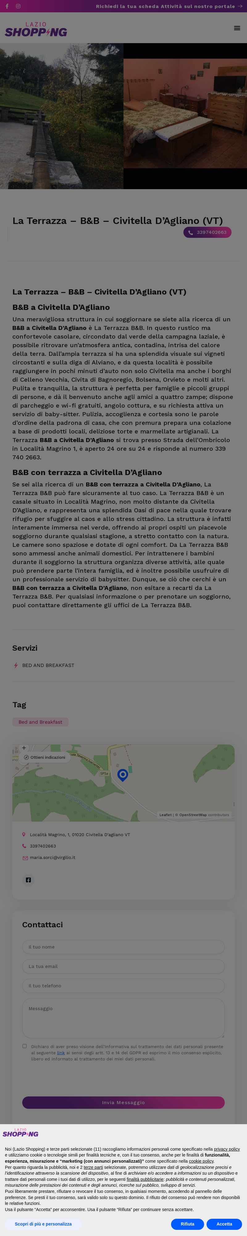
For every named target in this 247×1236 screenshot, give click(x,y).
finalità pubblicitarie (145, 1179)
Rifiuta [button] (188, 1224)
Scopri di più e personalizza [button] (43, 1224)
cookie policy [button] (201, 1161)
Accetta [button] (224, 1224)
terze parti (93, 1167)
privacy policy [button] (227, 1149)
